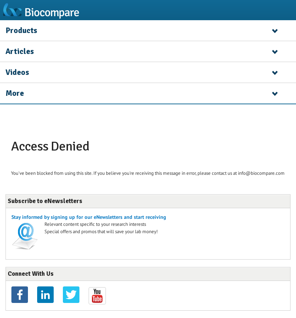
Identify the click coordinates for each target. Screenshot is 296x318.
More (15, 93)
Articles (20, 51)
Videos (17, 72)
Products (21, 30)
